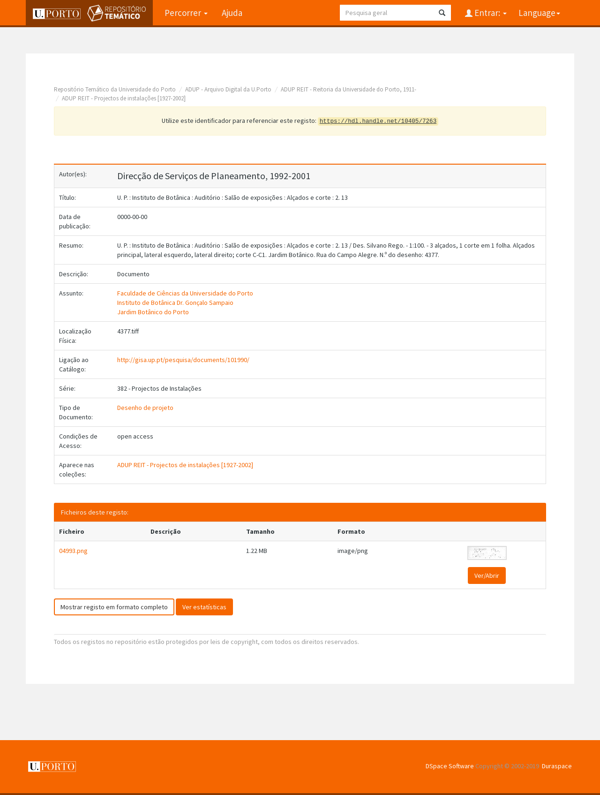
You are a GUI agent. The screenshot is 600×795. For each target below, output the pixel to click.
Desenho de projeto (145, 407)
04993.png (73, 550)
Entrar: (489, 12)
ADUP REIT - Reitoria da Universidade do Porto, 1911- (348, 89)
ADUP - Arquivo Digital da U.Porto (228, 89)
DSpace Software (450, 766)
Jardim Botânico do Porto (153, 312)
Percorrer (186, 12)
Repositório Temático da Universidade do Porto (115, 89)
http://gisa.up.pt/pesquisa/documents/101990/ (183, 360)
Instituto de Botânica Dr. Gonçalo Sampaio (175, 302)
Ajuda (232, 12)
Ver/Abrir (486, 575)
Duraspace (557, 766)
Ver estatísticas (204, 607)
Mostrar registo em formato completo (114, 607)
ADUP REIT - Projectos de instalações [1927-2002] (124, 98)
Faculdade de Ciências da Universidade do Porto (185, 293)
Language (539, 12)
